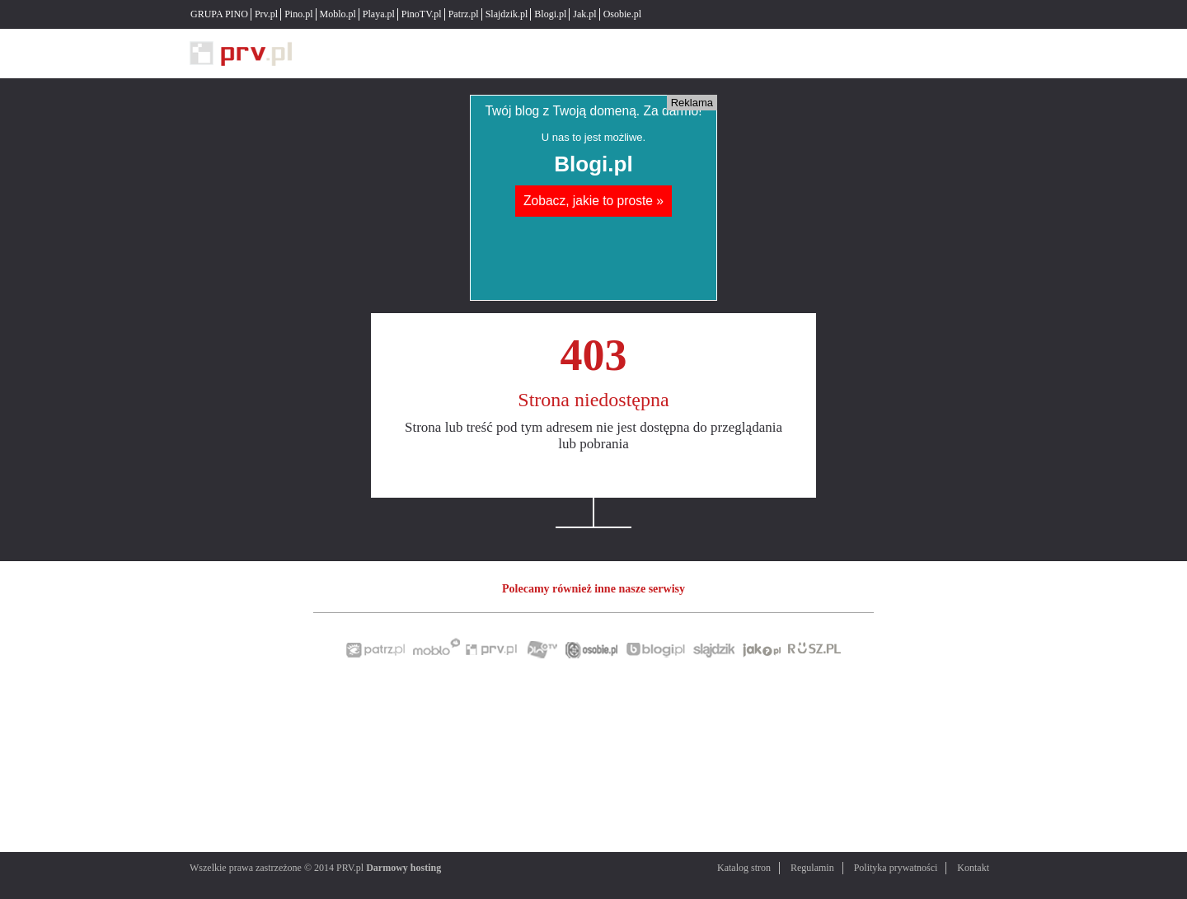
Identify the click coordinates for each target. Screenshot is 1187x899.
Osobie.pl (622, 14)
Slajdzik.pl (507, 14)
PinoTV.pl (421, 14)
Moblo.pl (338, 14)
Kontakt (973, 867)
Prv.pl (266, 14)
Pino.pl (298, 14)
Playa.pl (379, 14)
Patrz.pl (463, 14)
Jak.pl (584, 14)
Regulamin (812, 867)
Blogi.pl (550, 14)
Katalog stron (744, 867)
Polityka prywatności (896, 867)
